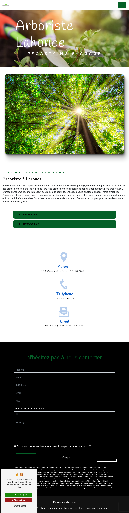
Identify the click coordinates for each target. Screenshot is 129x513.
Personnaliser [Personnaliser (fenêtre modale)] (19, 506)
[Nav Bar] (122, 5)
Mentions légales (73, 508)
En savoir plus (27, 214)
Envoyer (66, 450)
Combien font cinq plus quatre (29, 401)
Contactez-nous (28, 224)
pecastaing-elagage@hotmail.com (64, 318)
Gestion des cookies (96, 508)
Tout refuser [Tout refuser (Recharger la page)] (19, 500)
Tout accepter (19, 494)
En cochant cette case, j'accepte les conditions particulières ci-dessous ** (54, 439)
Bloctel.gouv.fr (60, 481)
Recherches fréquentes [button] (64, 502)
